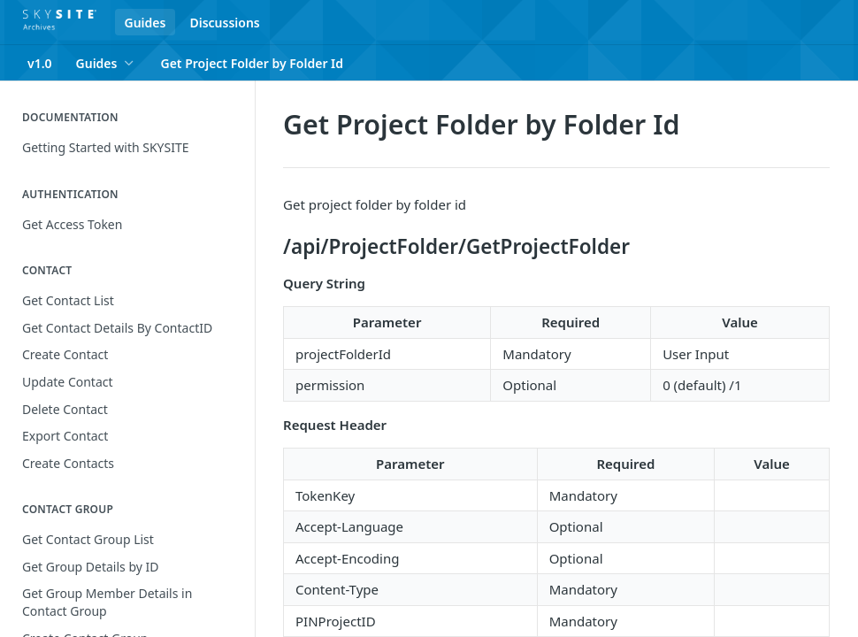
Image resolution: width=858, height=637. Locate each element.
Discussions (224, 22)
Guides (145, 22)
